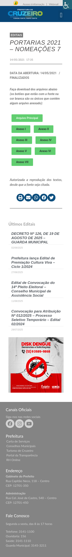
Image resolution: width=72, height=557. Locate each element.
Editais (16, 35)
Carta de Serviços (18, 441)
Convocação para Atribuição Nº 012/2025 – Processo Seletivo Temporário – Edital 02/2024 (36, 317)
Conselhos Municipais (21, 446)
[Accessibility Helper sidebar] (67, 4)
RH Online (13, 460)
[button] (61, 15)
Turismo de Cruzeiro (19, 450)
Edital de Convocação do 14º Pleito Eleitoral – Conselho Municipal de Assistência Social (33, 289)
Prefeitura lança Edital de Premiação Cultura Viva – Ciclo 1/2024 (33, 262)
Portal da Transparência (22, 455)
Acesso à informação (33, 4)
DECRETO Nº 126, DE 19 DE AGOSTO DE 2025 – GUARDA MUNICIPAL (35, 238)
